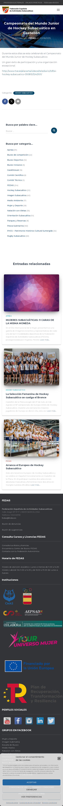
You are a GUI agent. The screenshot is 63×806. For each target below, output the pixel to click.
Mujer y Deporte (15, 205)
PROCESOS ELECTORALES (14, 3)
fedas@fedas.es (9, 518)
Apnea (10, 150)
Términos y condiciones (49, 803)
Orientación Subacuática (18, 215)
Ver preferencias (31, 797)
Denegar (31, 789)
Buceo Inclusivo (14, 165)
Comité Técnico (14, 180)
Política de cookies (12, 803)
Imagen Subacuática (16, 195)
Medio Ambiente (15, 200)
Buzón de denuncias (11, 524)
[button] (59, 758)
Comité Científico (15, 175)
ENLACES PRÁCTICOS (34, 3)
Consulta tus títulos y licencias (15, 545)
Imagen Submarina (11, 742)
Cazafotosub (13, 170)
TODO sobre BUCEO (51, 3)
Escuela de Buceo (10, 745)
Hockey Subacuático (24, 93)
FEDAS (10, 185)
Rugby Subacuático (16, 236)
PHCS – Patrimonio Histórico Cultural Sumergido (30, 231)
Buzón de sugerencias (12, 530)
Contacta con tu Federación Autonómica (20, 551)
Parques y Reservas (16, 221)
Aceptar (31, 782)
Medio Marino (8, 748)
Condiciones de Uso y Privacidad (30, 803)
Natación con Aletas (16, 210)
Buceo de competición (17, 155)
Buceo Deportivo (15, 160)
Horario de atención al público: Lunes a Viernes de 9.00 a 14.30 (30, 567)
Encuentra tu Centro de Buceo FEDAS (19, 548)
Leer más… (45, 340)
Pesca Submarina (15, 226)
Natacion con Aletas (11, 751)
